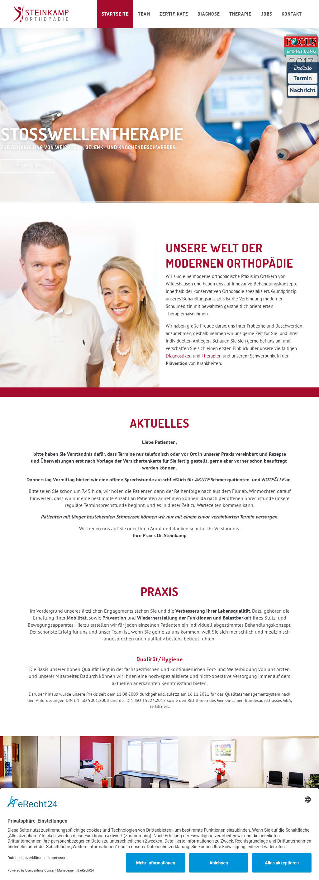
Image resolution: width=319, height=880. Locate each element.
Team (144, 14)
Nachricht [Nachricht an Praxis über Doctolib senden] (303, 90)
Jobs (266, 14)
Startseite (115, 14)
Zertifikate (174, 14)
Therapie (240, 14)
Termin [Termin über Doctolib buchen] (303, 78)
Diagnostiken (179, 356)
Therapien (211, 356)
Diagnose (209, 14)
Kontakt (292, 14)
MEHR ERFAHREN (28, 165)
